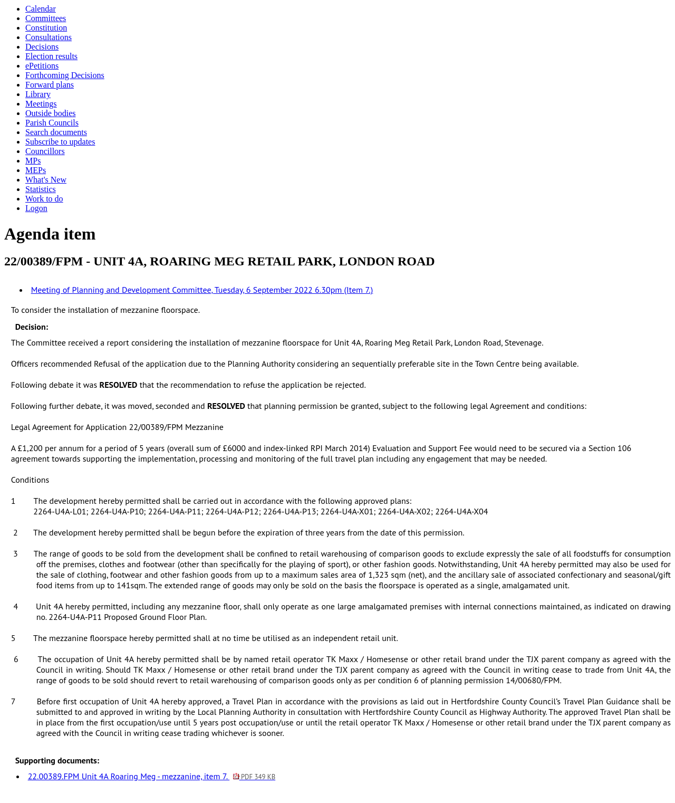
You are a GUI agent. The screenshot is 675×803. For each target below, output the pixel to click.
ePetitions (42, 65)
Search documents (56, 132)
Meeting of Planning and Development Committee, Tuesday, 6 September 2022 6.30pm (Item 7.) (202, 289)
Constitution (46, 27)
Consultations (48, 37)
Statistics (40, 189)
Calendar (40, 8)
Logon (36, 208)
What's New (45, 179)
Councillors (45, 151)
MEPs (35, 170)
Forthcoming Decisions (64, 75)
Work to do (44, 198)
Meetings (41, 103)
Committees (45, 18)
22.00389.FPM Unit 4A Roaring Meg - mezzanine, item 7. (152, 776)
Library (38, 94)
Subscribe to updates (60, 141)
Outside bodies (50, 113)
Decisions (42, 46)
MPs (33, 160)
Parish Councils (52, 122)
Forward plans (49, 84)
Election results (51, 56)
